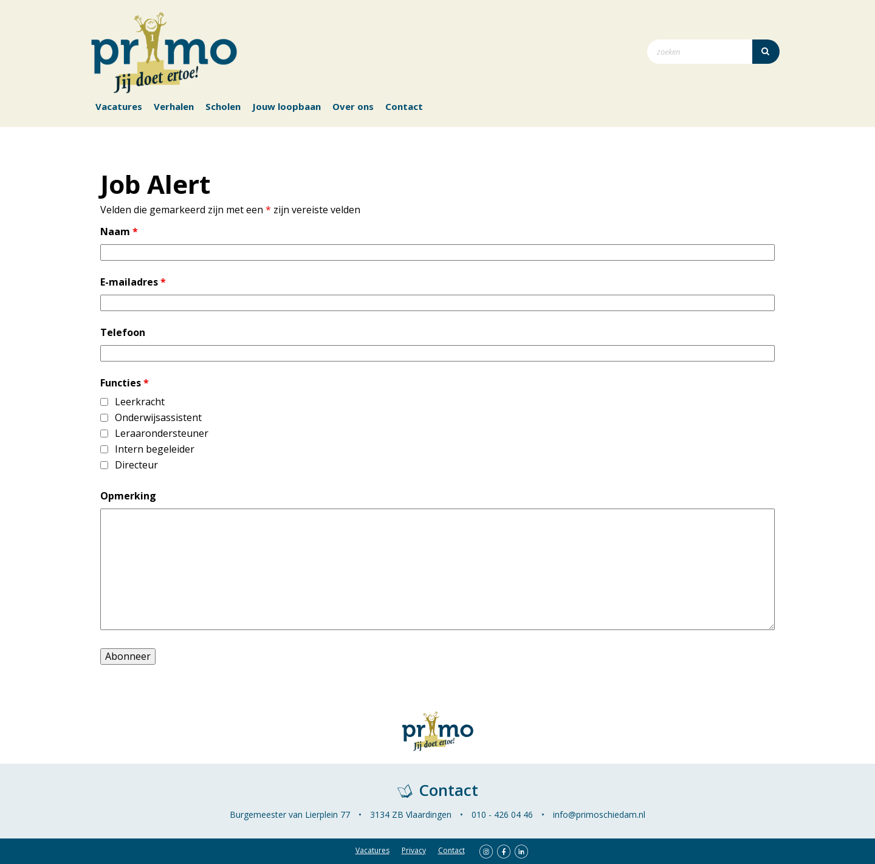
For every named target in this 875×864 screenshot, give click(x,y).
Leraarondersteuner (161, 433)
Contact (404, 106)
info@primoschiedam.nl (599, 814)
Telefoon (122, 332)
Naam (119, 231)
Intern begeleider (154, 449)
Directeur (136, 465)
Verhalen (174, 106)
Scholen (223, 106)
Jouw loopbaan (286, 106)
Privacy (414, 850)
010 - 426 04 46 (502, 814)
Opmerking (128, 496)
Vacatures (118, 106)
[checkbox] (104, 402)
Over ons (353, 106)
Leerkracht (140, 402)
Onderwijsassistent (158, 417)
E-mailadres (133, 282)
